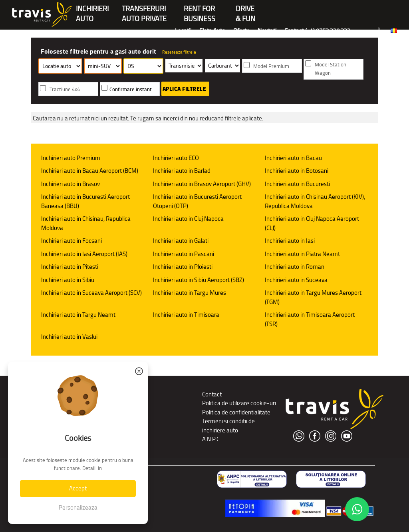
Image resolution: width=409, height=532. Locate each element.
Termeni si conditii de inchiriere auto (228, 425)
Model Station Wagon (330, 68)
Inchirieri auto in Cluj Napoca (188, 219)
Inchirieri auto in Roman (294, 267)
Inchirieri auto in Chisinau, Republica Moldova (86, 223)
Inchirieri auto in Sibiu (67, 280)
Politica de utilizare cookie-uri (239, 403)
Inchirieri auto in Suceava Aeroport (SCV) (91, 293)
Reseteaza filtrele (179, 52)
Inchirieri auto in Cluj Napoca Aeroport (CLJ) (312, 223)
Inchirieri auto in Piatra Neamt (302, 254)
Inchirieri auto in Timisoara (186, 315)
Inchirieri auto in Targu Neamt (78, 315)
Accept (78, 488)
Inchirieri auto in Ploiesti (182, 267)
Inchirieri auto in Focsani (71, 241)
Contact (212, 394)
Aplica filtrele (184, 89)
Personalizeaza (78, 507)
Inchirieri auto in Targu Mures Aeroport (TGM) (313, 297)
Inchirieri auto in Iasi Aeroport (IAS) (84, 254)
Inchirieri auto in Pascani (183, 254)
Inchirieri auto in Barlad (181, 171)
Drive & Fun (245, 9)
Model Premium (271, 66)
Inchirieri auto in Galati (180, 241)
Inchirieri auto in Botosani (296, 171)
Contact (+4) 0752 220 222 (317, 31)
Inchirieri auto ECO (176, 158)
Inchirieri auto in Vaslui (69, 337)
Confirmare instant (130, 89)
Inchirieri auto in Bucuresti (297, 184)
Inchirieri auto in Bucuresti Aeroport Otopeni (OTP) (197, 201)
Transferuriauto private (144, 9)
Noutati (267, 31)
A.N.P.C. (211, 439)
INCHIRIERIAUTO (92, 9)
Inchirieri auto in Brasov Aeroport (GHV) (202, 184)
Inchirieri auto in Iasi (290, 241)
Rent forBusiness (199, 9)
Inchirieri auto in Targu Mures (189, 293)
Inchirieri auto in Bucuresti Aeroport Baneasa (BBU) (85, 201)
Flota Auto (212, 31)
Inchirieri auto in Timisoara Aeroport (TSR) (310, 319)
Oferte (241, 31)
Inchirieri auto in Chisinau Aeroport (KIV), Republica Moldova (315, 201)
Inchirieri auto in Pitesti (69, 267)
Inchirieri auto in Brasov (70, 184)
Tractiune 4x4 (65, 89)
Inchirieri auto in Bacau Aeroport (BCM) (89, 171)
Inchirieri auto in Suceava (296, 280)
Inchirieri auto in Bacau (293, 158)
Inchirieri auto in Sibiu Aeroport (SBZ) (198, 280)
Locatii (183, 31)
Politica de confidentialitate (236, 412)
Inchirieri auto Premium (70, 158)
